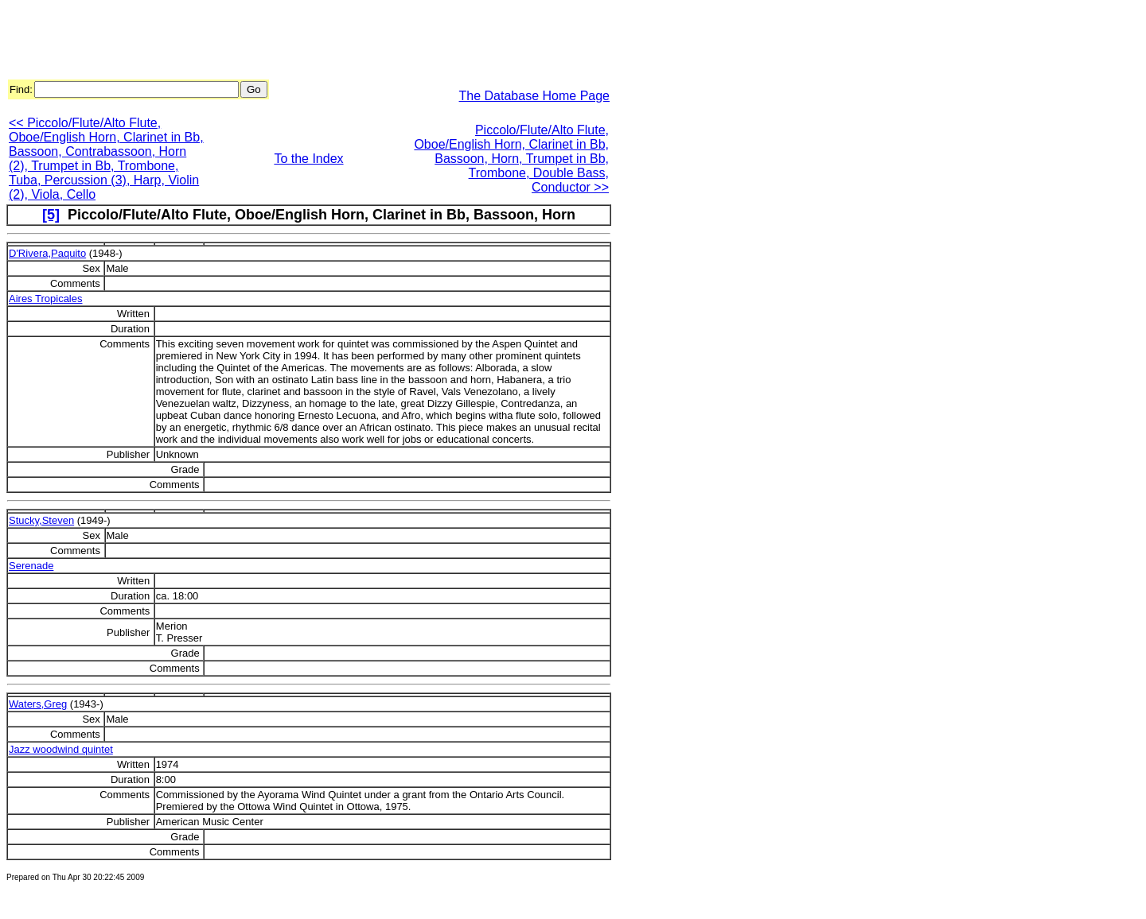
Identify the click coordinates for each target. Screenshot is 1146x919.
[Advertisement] (296, 42)
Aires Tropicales (45, 298)
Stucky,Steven (41, 520)
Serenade (31, 566)
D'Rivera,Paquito (47, 253)
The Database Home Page (534, 96)
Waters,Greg (38, 704)
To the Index (308, 158)
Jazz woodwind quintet (61, 749)
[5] (51, 215)
